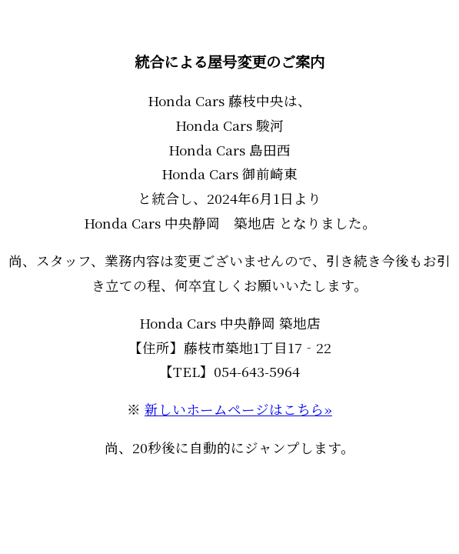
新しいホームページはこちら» (238, 409)
